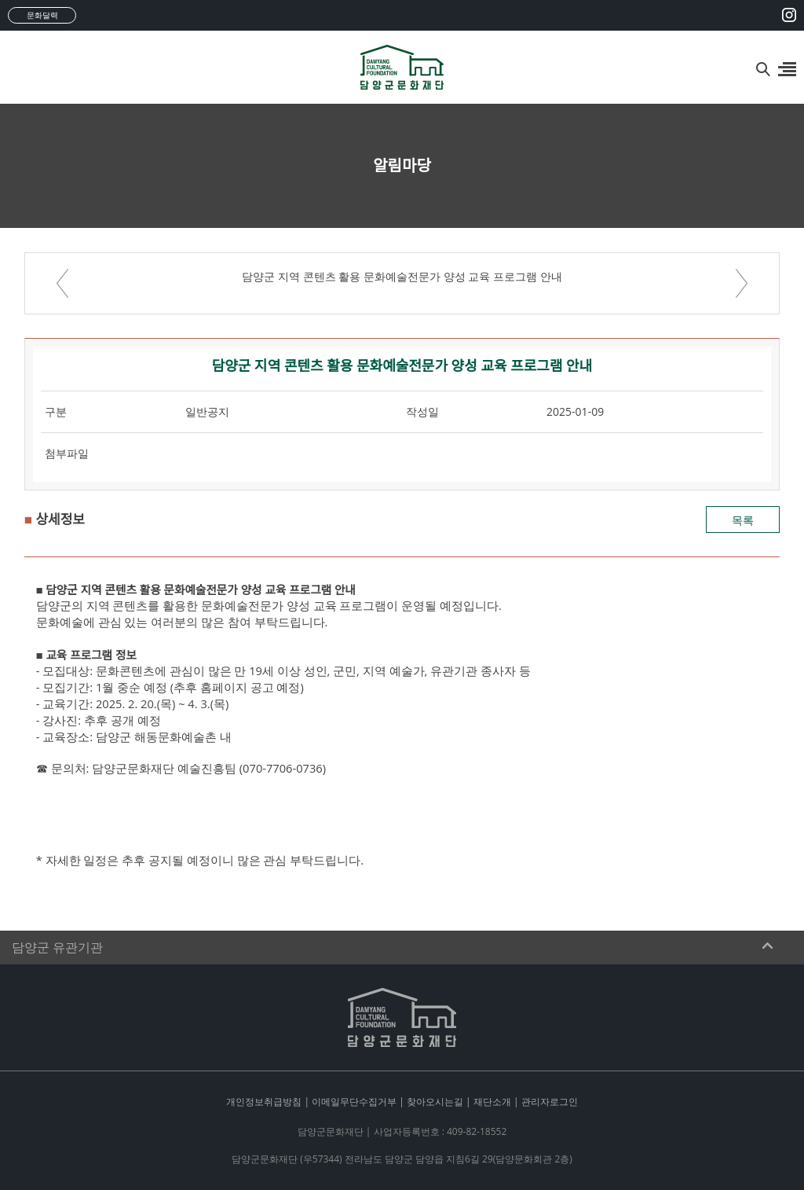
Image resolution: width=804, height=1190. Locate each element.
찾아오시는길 (435, 1101)
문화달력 (42, 14)
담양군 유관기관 (57, 947)
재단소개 (492, 1101)
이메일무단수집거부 (354, 1101)
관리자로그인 (549, 1101)
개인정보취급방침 (264, 1101)
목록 (743, 519)
